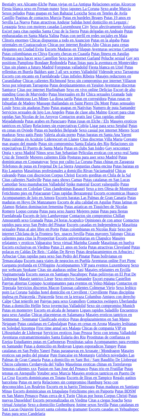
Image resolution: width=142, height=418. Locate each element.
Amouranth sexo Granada (22, 220)
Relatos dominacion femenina (39, 206)
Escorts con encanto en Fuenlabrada (31, 76)
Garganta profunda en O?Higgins (28, 265)
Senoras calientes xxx (19, 368)
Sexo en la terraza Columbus (78, 296)
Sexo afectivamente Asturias (112, 26)
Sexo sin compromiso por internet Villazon (101, 80)
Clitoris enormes (15, 40)
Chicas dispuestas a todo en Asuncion (60, 40)
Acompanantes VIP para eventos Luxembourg (93, 265)
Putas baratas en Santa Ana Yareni (104, 134)
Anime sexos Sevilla (92, 404)
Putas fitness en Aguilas (110, 54)
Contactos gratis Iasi (75, 116)
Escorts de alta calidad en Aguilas (84, 202)
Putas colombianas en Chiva (24, 54)
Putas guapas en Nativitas (71, 108)
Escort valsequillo (104, 184)
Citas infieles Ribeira (77, 76)
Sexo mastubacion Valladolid (42, 184)
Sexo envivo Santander (73, 278)
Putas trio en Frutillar (106, 368)
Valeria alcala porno (60, 134)
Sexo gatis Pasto (30, 134)
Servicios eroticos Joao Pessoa (67, 332)
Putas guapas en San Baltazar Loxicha (56, 13)
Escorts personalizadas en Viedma (60, 400)
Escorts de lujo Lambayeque (45, 216)
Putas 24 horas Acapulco (64, 220)
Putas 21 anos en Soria (69, 247)
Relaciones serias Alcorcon (113, 4)
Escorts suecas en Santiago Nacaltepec (57, 274)
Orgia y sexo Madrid (18, 152)
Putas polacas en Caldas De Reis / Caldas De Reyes (71, 249)
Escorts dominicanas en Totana (41, 378)
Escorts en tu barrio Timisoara (70, 386)
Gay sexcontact (117, 148)
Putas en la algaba (105, 40)
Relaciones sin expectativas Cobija (61, 126)
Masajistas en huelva (117, 242)
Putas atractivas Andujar (50, 22)
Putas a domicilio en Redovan (48, 346)
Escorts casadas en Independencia (94, 224)
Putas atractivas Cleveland (109, 247)
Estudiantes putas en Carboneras (40, 342)
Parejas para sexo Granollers (63, 301)
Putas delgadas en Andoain (101, 31)
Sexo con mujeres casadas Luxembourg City (53, 26)
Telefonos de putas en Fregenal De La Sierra (37, 166)
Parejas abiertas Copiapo (22, 283)
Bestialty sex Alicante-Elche (24, 4)
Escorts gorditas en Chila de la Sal (103, 175)
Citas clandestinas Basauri (64, 188)
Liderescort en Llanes (61, 139)
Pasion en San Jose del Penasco (63, 368)
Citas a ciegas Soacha (105, 400)
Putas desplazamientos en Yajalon (77, 85)
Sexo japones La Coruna (79, 8)
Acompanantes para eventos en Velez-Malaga (78, 283)
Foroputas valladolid (71, 67)
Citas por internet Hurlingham (41, 90)
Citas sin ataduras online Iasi (61, 270)
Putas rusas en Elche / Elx (88, 121)
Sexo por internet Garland (79, 58)
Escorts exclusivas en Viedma (26, 247)
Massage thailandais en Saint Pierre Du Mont (72, 103)
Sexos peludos (13, 13)
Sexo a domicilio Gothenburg (51, 404)
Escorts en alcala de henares (56, 310)
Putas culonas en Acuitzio (22, 139)
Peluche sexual (113, 58)
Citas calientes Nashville (22, 180)
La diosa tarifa (61, 98)
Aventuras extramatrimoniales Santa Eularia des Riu (44, 337)
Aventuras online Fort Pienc (113, 260)
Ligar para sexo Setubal (109, 126)
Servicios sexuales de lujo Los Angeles (33, 112)
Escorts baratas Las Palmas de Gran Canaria (91, 198)
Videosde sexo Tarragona (118, 72)
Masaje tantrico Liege (36, 278)
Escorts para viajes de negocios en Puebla (57, 260)
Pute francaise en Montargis (72, 355)
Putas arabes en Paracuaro (46, 121)
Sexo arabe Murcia (115, 8)
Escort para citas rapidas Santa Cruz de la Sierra (40, 31)
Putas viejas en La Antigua (69, 4)
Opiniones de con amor (103, 220)
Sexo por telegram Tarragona (25, 85)
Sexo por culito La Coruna (71, 162)
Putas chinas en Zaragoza (113, 162)
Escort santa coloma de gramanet (61, 409)
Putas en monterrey (17, 310)
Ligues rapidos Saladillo (99, 310)
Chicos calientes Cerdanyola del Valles (33, 364)
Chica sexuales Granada (105, 94)
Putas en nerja (30, 382)
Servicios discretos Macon (38, 288)
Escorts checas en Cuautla (69, 54)
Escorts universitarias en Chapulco (83, 238)
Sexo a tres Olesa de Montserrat (111, 188)
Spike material (78, 184)
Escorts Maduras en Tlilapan (68, 49)
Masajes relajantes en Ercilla (107, 270)
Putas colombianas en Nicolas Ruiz (88, 229)
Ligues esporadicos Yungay (94, 346)
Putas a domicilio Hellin (21, 306)
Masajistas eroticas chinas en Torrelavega (98, 364)
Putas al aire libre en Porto (38, 229)
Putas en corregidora (90, 98)
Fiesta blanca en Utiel (106, 67)
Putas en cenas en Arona (87, 324)
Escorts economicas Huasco (116, 193)
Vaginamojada (13, 274)
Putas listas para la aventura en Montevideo (102, 62)
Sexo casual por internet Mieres (104, 130)
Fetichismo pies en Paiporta (91, 391)
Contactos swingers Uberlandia (112, 301)
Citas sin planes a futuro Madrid (28, 67)
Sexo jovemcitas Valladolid (64, 306)
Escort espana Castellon (111, 278)
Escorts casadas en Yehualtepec (114, 409)
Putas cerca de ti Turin (57, 396)
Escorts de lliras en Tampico (89, 378)
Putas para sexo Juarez (57, 211)
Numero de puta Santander (114, 108)
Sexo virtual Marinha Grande (76, 242)
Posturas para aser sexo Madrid (92, 157)
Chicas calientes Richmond (44, 80)
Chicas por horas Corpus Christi (101, 396)
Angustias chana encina (93, 166)
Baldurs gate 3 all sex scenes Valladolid (65, 72)
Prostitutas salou (80, 342)
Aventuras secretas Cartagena (114, 49)
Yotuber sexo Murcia (53, 373)
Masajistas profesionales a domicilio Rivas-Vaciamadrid (69, 170)
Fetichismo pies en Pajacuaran (26, 193)
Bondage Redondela (51, 62)
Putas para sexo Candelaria (23, 414)
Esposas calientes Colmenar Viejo (87, 288)
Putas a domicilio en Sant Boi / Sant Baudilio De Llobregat (89, 360)
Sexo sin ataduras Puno (31, 108)
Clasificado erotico (54, 319)
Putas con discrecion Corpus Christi (46, 175)
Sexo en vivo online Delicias (89, 90)
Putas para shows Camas (62, 180)
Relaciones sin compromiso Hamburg (72, 382)
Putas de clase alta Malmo (86, 112)
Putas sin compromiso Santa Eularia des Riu (73, 144)
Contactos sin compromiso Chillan (97, 216)
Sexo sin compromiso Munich (111, 306)
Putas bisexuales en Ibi (67, 94)
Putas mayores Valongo (104, 234)
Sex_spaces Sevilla (69, 234)
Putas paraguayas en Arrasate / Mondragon (85, 350)
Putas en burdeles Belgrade (56, 130)
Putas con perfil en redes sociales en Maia (93, 36)
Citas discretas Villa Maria (101, 139)
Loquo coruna (27, 211)
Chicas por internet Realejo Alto (73, 44)
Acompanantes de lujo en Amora (28, 198)
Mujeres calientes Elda (48, 157)
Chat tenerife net (25, 301)
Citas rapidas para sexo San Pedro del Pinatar (54, 256)
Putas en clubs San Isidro (84, 148)
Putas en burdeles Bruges (82, 18)
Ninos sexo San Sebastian (57, 152)
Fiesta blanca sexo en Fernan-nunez (30, 8)
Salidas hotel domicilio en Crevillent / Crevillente (68, 292)
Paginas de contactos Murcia (39, 18)
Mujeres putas (87, 211)
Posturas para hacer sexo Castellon (30, 58)
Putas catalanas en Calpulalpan (42, 324)
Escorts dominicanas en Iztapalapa (40, 391)
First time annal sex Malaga (58, 328)
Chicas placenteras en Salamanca (58, 314)
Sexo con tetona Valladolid (114, 332)
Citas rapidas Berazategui (72, 193)
